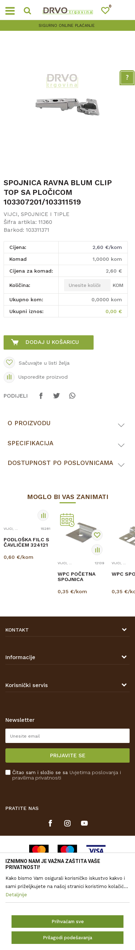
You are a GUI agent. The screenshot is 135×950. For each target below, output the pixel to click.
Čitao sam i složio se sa (66, 775)
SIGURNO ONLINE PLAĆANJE (67, 25)
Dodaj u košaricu (52, 342)
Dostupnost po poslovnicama (60, 462)
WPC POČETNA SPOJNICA (76, 576)
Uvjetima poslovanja (93, 772)
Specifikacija (30, 443)
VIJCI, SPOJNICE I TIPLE (36, 214)
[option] (67, 25)
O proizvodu (29, 423)
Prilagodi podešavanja (67, 937)
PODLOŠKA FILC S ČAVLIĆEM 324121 (26, 542)
